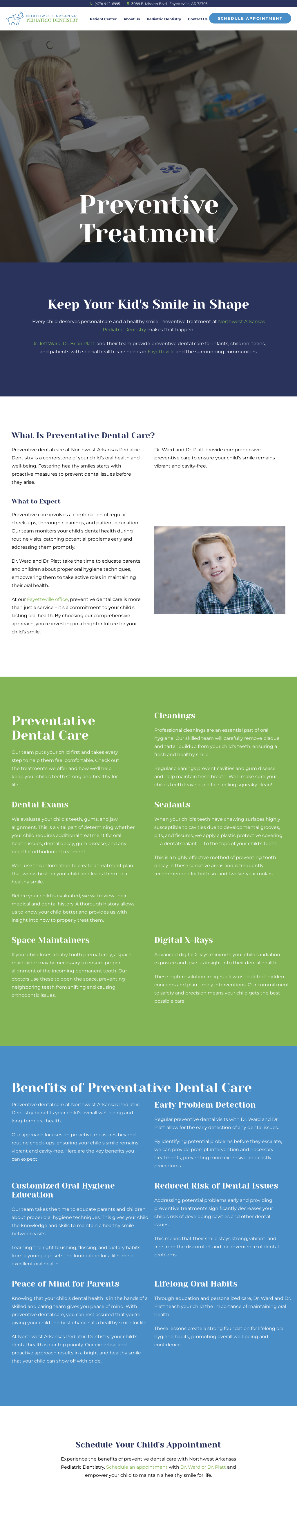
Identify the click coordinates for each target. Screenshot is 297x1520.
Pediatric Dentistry (164, 19)
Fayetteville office (47, 599)
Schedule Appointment (250, 18)
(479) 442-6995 (105, 3)
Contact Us (197, 19)
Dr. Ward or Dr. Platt (203, 1467)
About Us (132, 19)
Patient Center (103, 19)
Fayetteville (161, 351)
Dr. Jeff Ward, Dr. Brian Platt (63, 343)
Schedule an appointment (137, 1467)
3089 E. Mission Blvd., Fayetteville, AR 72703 (167, 3)
